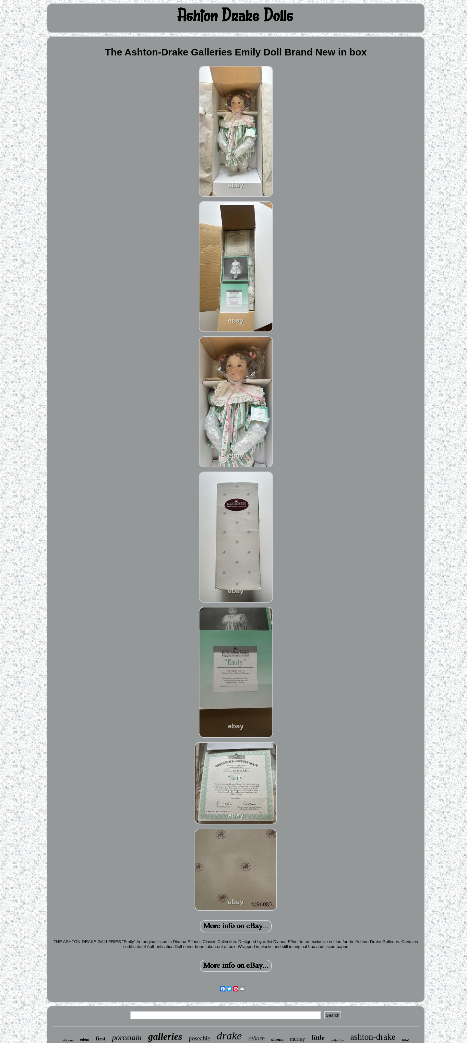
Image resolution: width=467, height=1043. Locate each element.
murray (297, 1039)
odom (85, 1039)
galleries (165, 1036)
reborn (256, 1038)
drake (229, 1036)
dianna (277, 1039)
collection (337, 1040)
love (405, 1040)
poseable (199, 1038)
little (317, 1038)
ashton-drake (372, 1037)
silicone (67, 1040)
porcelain (127, 1037)
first (100, 1039)
